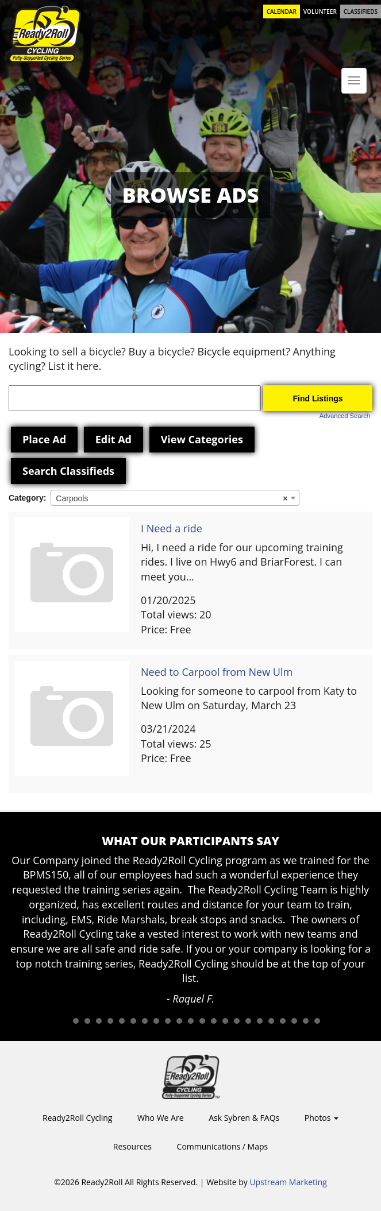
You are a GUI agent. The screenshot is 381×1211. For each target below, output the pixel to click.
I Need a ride (171, 528)
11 (179, 1021)
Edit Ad (113, 439)
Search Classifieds (68, 471)
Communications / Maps (222, 1146)
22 (306, 1021)
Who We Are (160, 1117)
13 (202, 1021)
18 (260, 1021)
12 (191, 1021)
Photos (321, 1117)
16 (237, 1021)
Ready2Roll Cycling (77, 1117)
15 (225, 1021)
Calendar (282, 11)
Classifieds (361, 11)
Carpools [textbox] (171, 498)
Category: (27, 497)
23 (317, 1021)
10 (168, 1021)
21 (294, 1021)
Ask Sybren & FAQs (244, 1117)
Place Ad (44, 439)
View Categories (202, 439)
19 (271, 1021)
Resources (132, 1146)
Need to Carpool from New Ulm (217, 672)
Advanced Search (345, 415)
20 (283, 1021)
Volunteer (320, 11)
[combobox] (175, 498)
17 (248, 1021)
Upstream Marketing (287, 1182)
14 (214, 1021)
